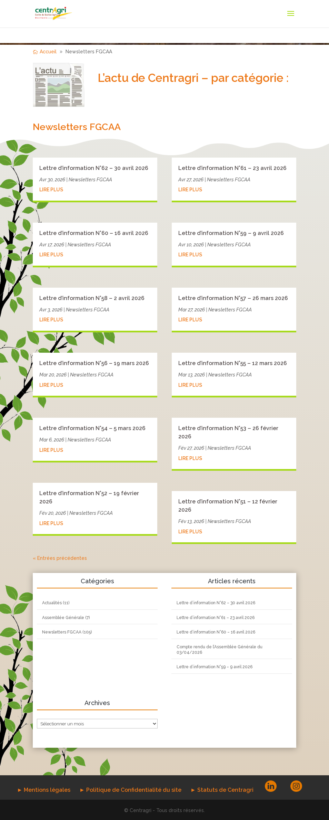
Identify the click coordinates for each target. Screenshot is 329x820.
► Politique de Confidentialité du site (130, 790)
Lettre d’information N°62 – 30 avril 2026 (93, 168)
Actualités (52, 602)
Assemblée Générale (63, 617)
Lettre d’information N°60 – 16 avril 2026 (93, 233)
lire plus (51, 189)
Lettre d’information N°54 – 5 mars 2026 (92, 428)
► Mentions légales (43, 790)
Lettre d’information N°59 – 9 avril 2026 (231, 233)
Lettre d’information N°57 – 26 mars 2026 (233, 298)
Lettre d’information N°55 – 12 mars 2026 (232, 363)
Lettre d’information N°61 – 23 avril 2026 (232, 168)
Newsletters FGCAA (90, 179)
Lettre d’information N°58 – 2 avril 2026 (91, 298)
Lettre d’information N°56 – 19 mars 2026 (94, 363)
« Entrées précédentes (60, 558)
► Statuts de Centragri (221, 790)
